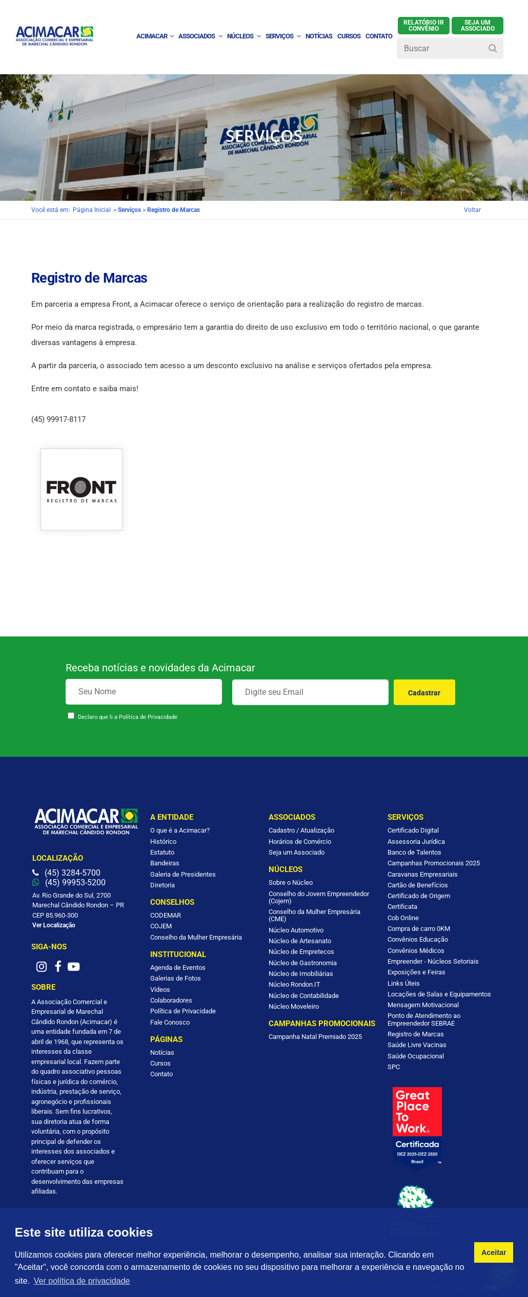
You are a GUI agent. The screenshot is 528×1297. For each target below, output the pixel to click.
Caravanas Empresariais (423, 874)
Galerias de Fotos (175, 978)
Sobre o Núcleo (291, 882)
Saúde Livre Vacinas (417, 1045)
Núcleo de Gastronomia (303, 963)
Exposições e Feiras (416, 972)
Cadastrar (424, 693)
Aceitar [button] (493, 1252)
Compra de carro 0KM (419, 928)
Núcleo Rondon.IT (294, 984)
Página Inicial (92, 210)
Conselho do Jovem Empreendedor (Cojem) (319, 897)
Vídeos (160, 989)
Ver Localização (53, 925)
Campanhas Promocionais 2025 (434, 863)
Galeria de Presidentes (183, 874)
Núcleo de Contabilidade (304, 996)
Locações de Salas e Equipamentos (439, 994)
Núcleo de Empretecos (301, 951)
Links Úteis (404, 983)
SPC (394, 1067)
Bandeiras (164, 863)
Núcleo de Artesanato (300, 941)
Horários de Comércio (300, 841)
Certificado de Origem (419, 896)
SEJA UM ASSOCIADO (478, 25)
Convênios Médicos (416, 950)
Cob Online (403, 918)
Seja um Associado (296, 852)
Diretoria (162, 885)
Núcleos (243, 36)
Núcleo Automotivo (296, 930)
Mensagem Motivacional (423, 1005)
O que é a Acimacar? (180, 830)
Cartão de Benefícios (418, 885)
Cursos (348, 36)
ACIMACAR (154, 36)
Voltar (472, 210)
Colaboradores (171, 1000)
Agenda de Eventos (178, 967)
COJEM (161, 926)
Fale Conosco (170, 1022)
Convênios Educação (418, 939)
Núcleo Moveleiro (294, 1006)
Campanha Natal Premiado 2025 (315, 1036)
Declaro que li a (127, 717)
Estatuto (162, 852)
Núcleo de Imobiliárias (301, 973)
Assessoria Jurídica (416, 841)
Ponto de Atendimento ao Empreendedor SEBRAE (424, 1019)
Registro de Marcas (416, 1034)
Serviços (283, 36)
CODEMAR (165, 915)
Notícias (162, 1052)
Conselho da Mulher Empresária (196, 937)
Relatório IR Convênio (423, 25)
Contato (161, 1074)
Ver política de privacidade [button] (82, 1281)
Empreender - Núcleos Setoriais (433, 961)
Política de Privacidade (148, 717)
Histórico (163, 841)
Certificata (402, 906)
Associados (200, 36)
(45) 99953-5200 (69, 882)
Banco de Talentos (414, 852)
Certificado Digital (413, 830)
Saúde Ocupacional (416, 1056)
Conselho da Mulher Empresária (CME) (314, 915)
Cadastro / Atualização (301, 830)
